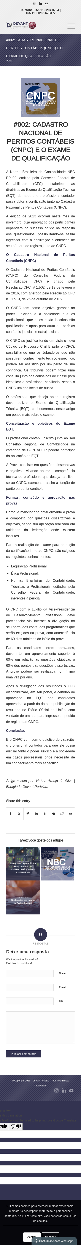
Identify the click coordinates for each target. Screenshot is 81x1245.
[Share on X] (19, 814)
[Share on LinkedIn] (36, 814)
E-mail (62, 987)
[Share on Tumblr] (45, 814)
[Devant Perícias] (33, 25)
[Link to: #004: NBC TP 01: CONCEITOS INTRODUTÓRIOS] (57, 863)
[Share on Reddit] (62, 814)
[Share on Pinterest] (28, 814)
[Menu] (69, 25)
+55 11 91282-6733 (41, 13)
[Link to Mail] (47, 3)
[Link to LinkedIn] (40, 3)
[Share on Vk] (53, 814)
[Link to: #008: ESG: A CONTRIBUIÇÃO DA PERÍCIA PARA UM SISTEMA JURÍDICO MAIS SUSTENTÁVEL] (23, 863)
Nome (62, 973)
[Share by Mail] (70, 814)
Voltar (9, 60)
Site (61, 1001)
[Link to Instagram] (34, 3)
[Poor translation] (16, 1126)
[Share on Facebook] (10, 814)
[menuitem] (69, 25)
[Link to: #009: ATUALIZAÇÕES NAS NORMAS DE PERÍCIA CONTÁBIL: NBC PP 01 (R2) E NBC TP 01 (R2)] (23, 897)
